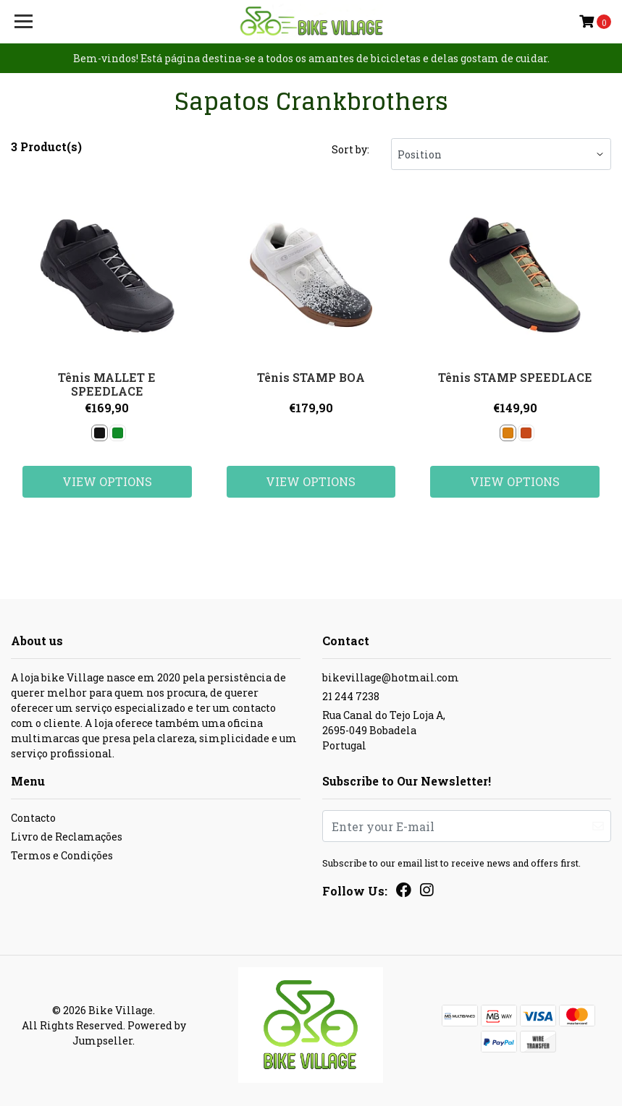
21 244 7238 (350, 696)
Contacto (33, 818)
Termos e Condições (62, 855)
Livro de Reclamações (66, 836)
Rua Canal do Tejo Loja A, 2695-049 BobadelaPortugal (383, 730)
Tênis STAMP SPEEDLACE (515, 377)
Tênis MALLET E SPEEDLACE (107, 384)
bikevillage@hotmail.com (390, 677)
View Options (107, 481)
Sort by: (350, 149)
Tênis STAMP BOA (311, 377)
